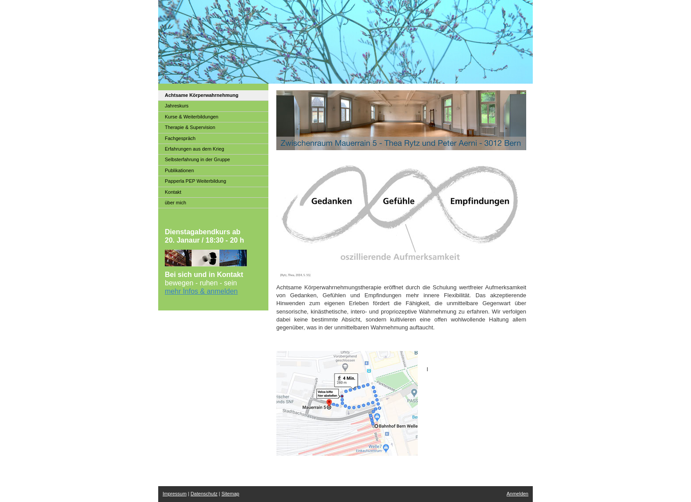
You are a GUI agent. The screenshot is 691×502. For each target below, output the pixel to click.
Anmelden (517, 493)
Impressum (174, 493)
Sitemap (230, 493)
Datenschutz (203, 493)
